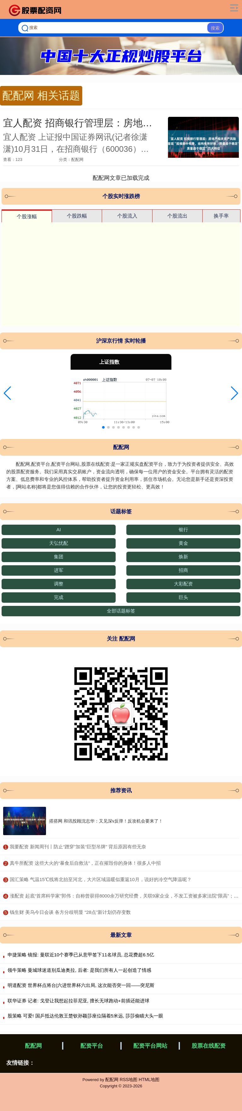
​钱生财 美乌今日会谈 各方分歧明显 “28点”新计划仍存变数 (70, 912)
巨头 (183, 597)
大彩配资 (183, 583)
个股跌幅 (77, 216)
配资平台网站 (150, 1046)
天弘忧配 (58, 543)
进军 (58, 570)
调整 (58, 583)
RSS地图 (129, 1079)
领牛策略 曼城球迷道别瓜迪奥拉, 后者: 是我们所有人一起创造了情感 (79, 970)
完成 (58, 597)
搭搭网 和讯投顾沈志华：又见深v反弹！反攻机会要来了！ (106, 820)
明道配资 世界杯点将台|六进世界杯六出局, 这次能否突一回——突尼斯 (81, 985)
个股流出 (177, 216)
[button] (7, 393)
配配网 (33, 1046)
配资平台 (91, 1046)
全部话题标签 (121, 610)
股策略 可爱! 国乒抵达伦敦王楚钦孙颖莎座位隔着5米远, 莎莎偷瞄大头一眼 (85, 1015)
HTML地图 (149, 1079)
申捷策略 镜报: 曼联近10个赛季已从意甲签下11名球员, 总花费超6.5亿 (81, 954)
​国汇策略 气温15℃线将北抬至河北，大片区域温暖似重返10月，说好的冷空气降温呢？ (101, 879)
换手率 (221, 216)
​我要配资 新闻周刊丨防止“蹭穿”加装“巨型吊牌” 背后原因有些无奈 (78, 846)
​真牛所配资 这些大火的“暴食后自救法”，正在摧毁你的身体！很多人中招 (85, 863)
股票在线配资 (209, 1046)
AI (58, 529)
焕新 (183, 556)
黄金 (183, 543)
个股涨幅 (27, 216)
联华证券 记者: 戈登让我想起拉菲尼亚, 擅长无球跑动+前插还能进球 (78, 1000)
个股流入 (127, 216)
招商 (183, 570)
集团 (58, 556)
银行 (183, 529)
